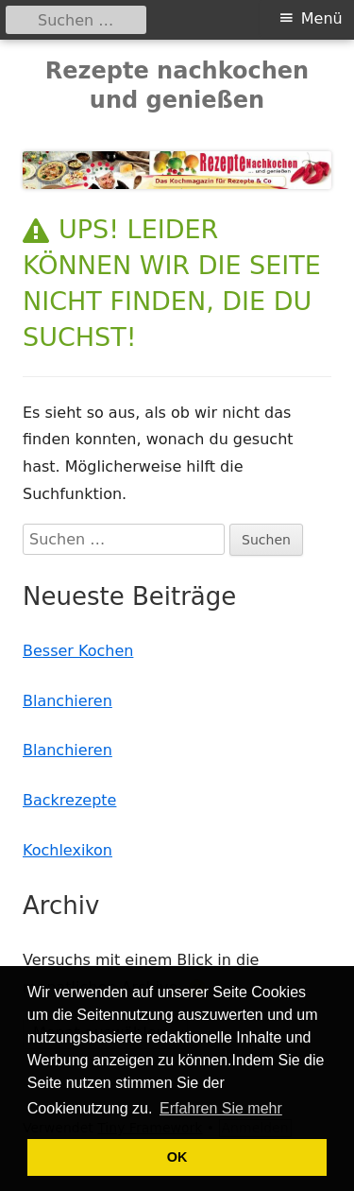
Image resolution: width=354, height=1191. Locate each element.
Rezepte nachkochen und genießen (177, 85)
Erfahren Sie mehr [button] (221, 1108)
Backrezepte (69, 800)
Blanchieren (67, 701)
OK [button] (177, 1157)
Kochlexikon (67, 850)
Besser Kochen (78, 651)
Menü (322, 18)
